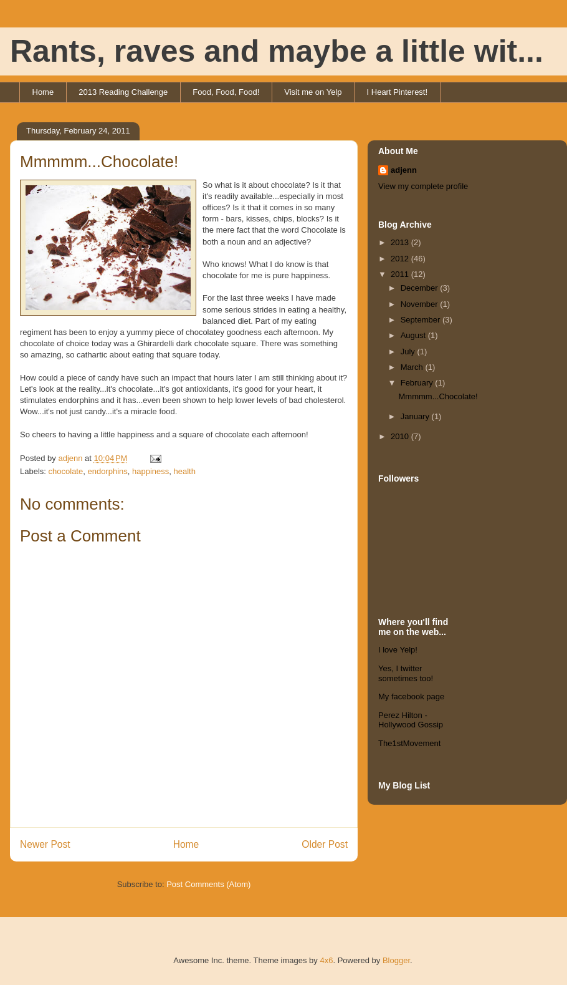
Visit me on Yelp (312, 92)
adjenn (404, 170)
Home (43, 92)
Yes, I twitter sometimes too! (405, 673)
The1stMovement (409, 743)
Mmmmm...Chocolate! (437, 396)
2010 (401, 436)
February (418, 382)
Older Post (325, 844)
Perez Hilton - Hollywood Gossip (410, 720)
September (421, 319)
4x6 (326, 960)
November (421, 304)
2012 (401, 258)
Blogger (396, 960)
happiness (150, 471)
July (409, 351)
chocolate (66, 471)
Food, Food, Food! (226, 92)
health (185, 471)
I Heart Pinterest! (397, 92)
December (421, 288)
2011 (401, 274)
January (416, 416)
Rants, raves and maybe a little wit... (276, 51)
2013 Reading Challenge (123, 92)
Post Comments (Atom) (208, 884)
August (414, 335)
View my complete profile (423, 186)
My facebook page (411, 696)
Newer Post (45, 844)
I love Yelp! (397, 649)
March (413, 367)
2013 (401, 242)
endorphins (107, 471)
